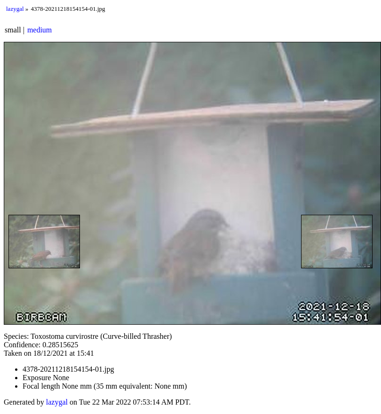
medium (39, 30)
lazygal (15, 8)
